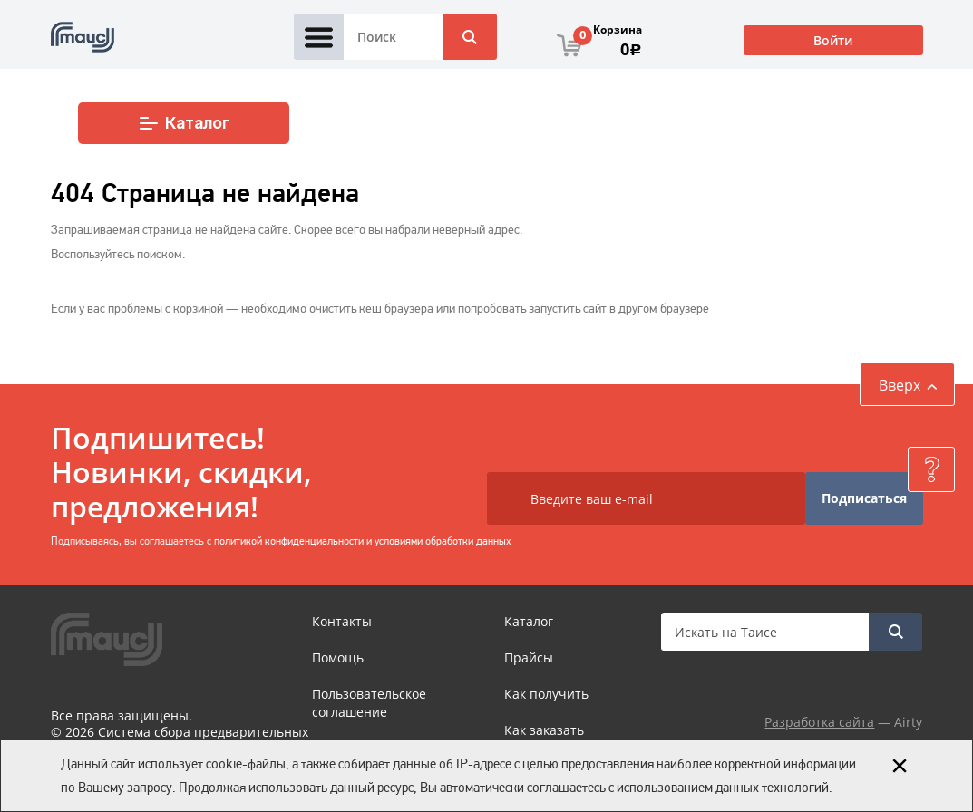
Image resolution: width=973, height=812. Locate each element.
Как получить (546, 693)
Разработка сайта (819, 721)
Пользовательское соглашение (369, 702)
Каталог (183, 123)
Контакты (342, 621)
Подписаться (864, 498)
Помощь (338, 657)
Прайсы (528, 657)
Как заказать (544, 730)
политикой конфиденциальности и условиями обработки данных (362, 541)
